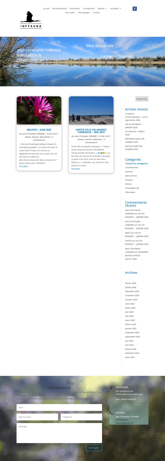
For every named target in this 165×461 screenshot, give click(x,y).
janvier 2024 (130, 349)
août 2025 (129, 303)
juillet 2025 (130, 308)
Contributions (89, 9)
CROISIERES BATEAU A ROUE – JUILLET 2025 (136, 255)
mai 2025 (129, 316)
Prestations (75, 9)
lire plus (23, 166)
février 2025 (130, 324)
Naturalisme (44, 137)
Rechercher (142, 99)
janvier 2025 (130, 328)
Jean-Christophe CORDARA (33, 133)
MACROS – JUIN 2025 (39, 129)
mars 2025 (130, 320)
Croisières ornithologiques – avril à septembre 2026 (136, 116)
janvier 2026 (130, 287)
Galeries (101, 9)
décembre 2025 (132, 291)
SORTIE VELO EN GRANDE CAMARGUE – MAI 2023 (91, 131)
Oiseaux (80, 139)
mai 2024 (129, 345)
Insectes (35, 137)
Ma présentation (59, 9)
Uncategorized (132, 188)
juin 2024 (129, 341)
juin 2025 (129, 312)
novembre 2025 (132, 295)
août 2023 (129, 357)
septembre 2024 (132, 336)
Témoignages (84, 13)
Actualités (114, 9)
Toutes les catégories (136, 163)
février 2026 (130, 283)
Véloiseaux (97, 139)
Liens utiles (70, 13)
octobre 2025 (131, 299)
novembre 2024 (132, 332)
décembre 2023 (132, 353)
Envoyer (94, 448)
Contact (96, 13)
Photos (28, 137)
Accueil (46, 9)
